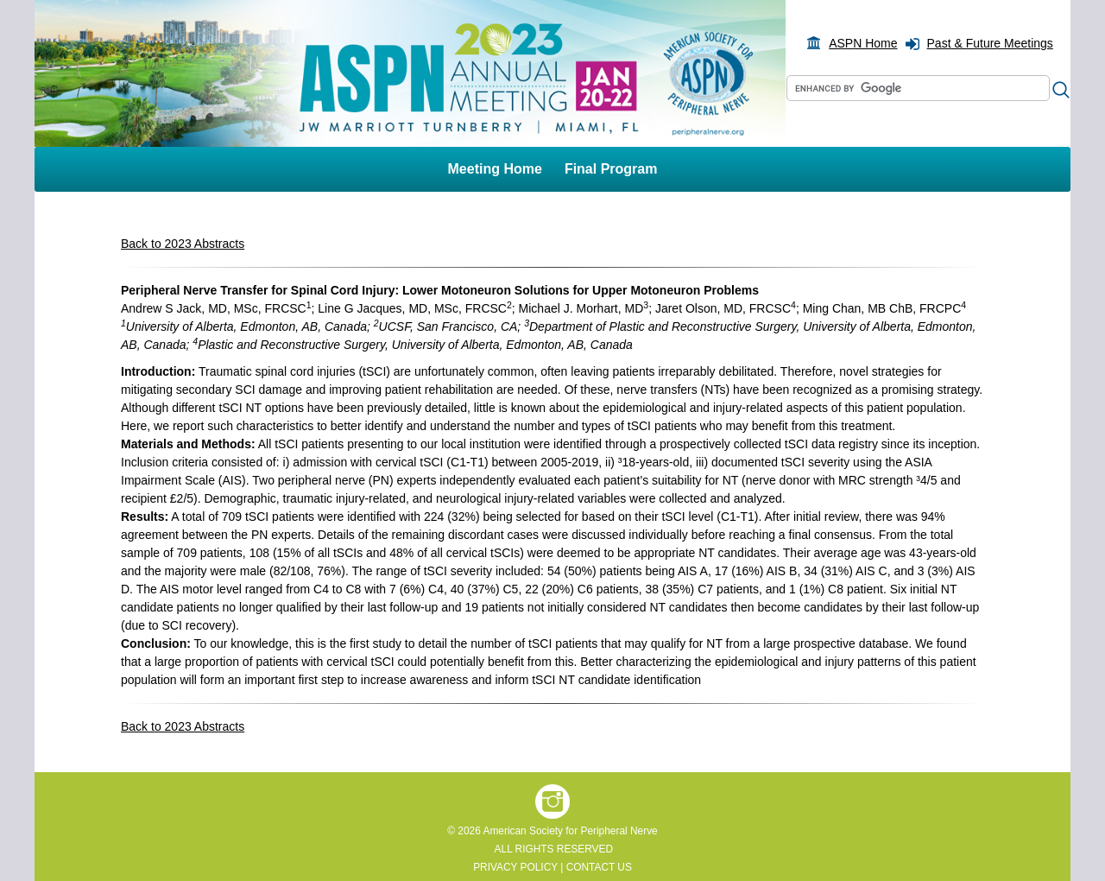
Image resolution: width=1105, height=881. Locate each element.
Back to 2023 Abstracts (182, 243)
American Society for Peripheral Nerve (570, 831)
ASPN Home (863, 43)
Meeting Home (495, 169)
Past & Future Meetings (990, 43)
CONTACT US (599, 867)
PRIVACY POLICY (515, 867)
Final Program (611, 169)
